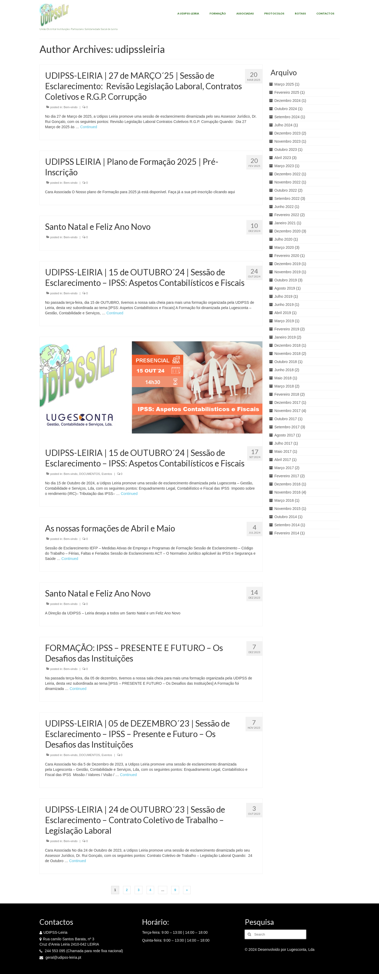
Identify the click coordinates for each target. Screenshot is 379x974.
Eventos (107, 473)
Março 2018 (284, 386)
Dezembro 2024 (288, 100)
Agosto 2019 (285, 288)
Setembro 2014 (287, 525)
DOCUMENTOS (89, 473)
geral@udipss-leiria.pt (60, 957)
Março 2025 (284, 84)
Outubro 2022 (286, 190)
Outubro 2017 (286, 419)
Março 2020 (284, 247)
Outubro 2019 (286, 280)
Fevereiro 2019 (287, 329)
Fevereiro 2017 (287, 476)
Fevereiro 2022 (287, 215)
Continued (88, 127)
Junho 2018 (284, 370)
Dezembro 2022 (288, 174)
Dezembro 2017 (288, 402)
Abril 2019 (283, 313)
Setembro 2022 (287, 198)
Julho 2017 (284, 443)
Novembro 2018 (288, 353)
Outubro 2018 (286, 362)
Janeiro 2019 (285, 337)
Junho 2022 (284, 207)
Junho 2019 (284, 304)
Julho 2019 (284, 296)
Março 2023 (284, 166)
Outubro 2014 (286, 517)
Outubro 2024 (286, 109)
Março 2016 (284, 500)
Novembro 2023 (288, 141)
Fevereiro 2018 (287, 394)
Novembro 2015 (288, 508)
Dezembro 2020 (288, 231)
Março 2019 (284, 321)
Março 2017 (284, 468)
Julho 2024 (284, 125)
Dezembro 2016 (288, 484)
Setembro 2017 (287, 427)
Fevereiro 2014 (287, 533)
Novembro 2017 (288, 411)
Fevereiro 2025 (287, 92)
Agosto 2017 (285, 435)
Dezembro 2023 (288, 133)
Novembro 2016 (288, 492)
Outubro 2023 (286, 149)
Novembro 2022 (288, 182)
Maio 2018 (283, 378)
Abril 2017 (283, 460)
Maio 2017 (283, 451)
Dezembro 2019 (288, 264)
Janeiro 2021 (285, 223)
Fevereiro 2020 (287, 256)
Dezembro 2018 (288, 345)
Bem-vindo (71, 107)
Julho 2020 (284, 239)
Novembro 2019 (288, 272)
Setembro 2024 (287, 117)
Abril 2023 (283, 158)
